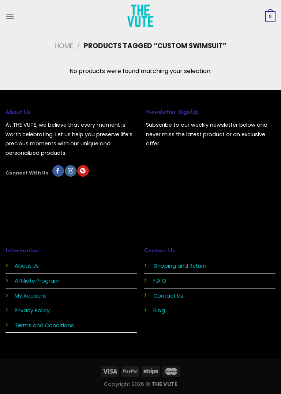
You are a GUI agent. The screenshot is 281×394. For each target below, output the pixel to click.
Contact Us (168, 295)
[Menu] (9, 16)
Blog (159, 310)
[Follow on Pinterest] (83, 171)
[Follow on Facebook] (58, 171)
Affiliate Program (37, 280)
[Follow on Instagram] (70, 171)
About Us (27, 265)
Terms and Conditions (44, 325)
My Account (30, 295)
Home (64, 45)
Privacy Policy (32, 310)
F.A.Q (159, 280)
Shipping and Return (179, 265)
